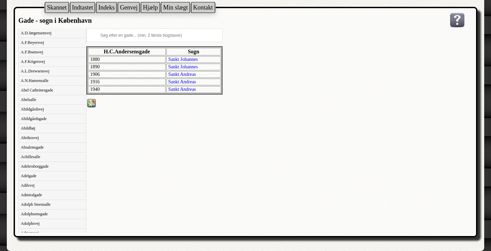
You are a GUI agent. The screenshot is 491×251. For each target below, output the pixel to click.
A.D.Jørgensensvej (36, 33)
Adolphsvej (30, 223)
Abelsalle (28, 99)
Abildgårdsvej (32, 109)
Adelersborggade (35, 166)
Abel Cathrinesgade (37, 90)
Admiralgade (31, 195)
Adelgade (28, 175)
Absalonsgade (32, 147)
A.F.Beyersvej (32, 42)
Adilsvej (28, 185)
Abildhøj (28, 128)
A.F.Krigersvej (33, 61)
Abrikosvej (30, 137)
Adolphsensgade (34, 214)
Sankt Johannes (183, 59)
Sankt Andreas (182, 74)
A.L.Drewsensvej (35, 71)
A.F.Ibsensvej (32, 52)
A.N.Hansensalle (34, 80)
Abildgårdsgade (34, 118)
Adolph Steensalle (36, 204)
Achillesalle (30, 156)
